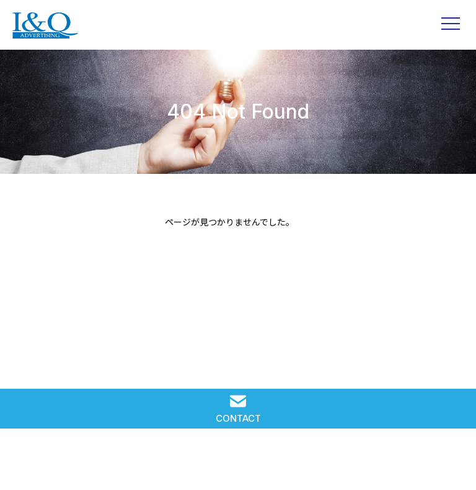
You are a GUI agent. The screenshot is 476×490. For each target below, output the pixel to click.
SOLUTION (47, 464)
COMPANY (333, 464)
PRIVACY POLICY (428, 464)
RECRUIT (238, 464)
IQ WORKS (142, 464)
